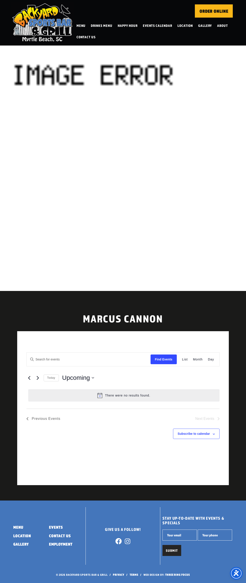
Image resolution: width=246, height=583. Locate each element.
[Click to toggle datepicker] (78, 377)
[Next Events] (37, 377)
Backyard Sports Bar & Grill (42, 22)
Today (51, 377)
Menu (81, 25)
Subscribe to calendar (194, 433)
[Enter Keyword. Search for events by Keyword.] (89, 359)
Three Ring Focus (177, 574)
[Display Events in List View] (185, 359)
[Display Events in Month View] (198, 359)
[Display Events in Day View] (211, 359)
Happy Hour (128, 25)
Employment (61, 544)
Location (185, 25)
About (223, 25)
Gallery (205, 25)
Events (56, 527)
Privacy (118, 574)
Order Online (213, 11)
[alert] (124, 395)
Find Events (163, 359)
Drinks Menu (102, 25)
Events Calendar (157, 25)
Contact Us (86, 37)
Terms (134, 574)
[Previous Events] (29, 377)
